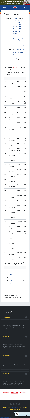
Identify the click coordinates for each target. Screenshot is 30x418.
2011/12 (15, 30)
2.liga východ (16, 41)
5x (11, 277)
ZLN (14, 55)
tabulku (14, 68)
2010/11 (20, 30)
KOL (23, 49)
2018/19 (20, 22)
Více (25, 7)
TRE (21, 53)
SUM (19, 53)
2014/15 (20, 26)
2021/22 (15, 20)
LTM (14, 51)
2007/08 (15, 34)
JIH (21, 49)
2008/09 (20, 32)
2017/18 (15, 24)
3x (26, 277)
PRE (21, 51)
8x (11, 274)
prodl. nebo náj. (17, 62)
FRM (18, 49)
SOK (16, 53)
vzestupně (21, 46)
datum (17, 44)
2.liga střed (20, 39)
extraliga (15, 37)
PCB (16, 51)
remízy (19, 58)
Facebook (6, 367)
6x (26, 274)
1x (11, 271)
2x (26, 271)
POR (19, 51)
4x (11, 280)
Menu (5, 7)
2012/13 (20, 28)
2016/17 (20, 24)
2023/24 (15, 18)
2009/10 (15, 32)
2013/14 (15, 28)
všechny (15, 58)
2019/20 (15, 22)
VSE (24, 53)
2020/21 (20, 20)
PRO (24, 51)
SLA (14, 53)
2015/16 (15, 26)
